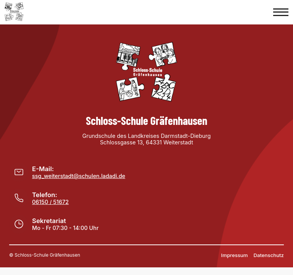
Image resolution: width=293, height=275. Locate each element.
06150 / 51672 (50, 202)
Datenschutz (269, 255)
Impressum (234, 255)
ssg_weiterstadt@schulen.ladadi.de (78, 176)
